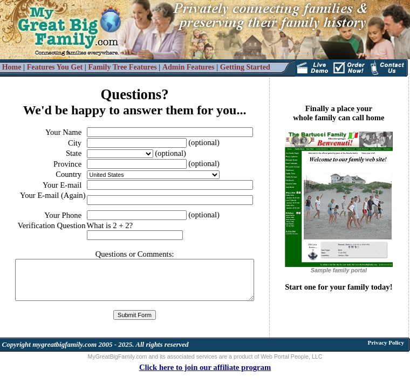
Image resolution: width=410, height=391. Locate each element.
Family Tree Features (122, 67)
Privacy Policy (385, 342)
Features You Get (55, 67)
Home (12, 67)
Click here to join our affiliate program (205, 367)
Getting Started (245, 67)
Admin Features (188, 67)
